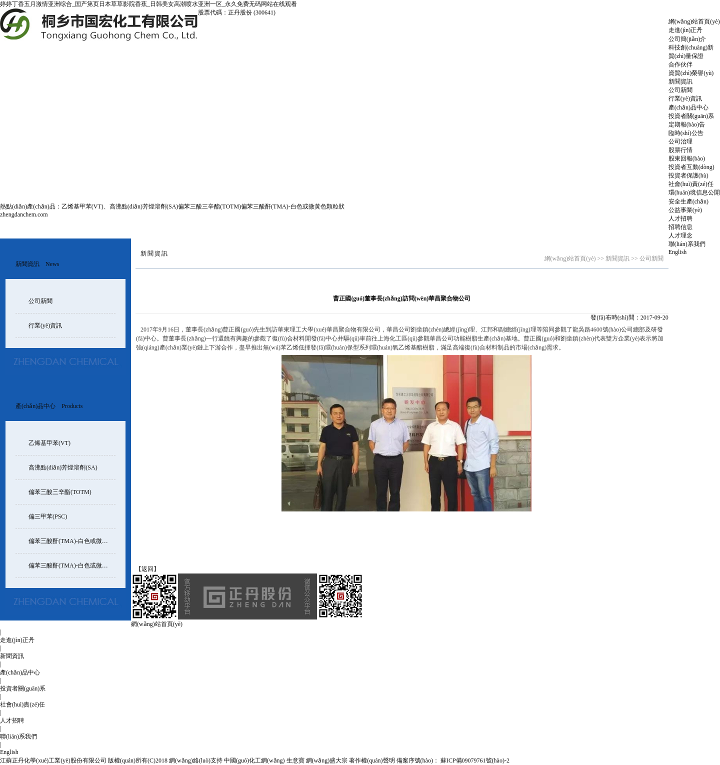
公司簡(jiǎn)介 (687, 39)
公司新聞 (680, 90)
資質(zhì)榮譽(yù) (691, 73)
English (677, 252)
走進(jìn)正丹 (685, 30)
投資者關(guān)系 (691, 116)
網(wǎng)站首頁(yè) (694, 21)
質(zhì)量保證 (686, 56)
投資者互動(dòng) (691, 167)
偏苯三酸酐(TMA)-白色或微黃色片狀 (77, 565)
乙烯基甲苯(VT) (83, 206)
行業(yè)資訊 (685, 98)
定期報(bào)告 (686, 124)
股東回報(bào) (686, 158)
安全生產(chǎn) (688, 201)
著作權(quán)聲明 (371, 760)
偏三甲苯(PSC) (47, 516)
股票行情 (680, 150)
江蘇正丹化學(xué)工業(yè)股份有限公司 (53, 760)
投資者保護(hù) (688, 175)
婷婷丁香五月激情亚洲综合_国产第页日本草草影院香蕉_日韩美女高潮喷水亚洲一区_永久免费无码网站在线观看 (148, 4)
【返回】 (148, 569)
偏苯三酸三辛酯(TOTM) (209, 206)
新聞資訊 (680, 81)
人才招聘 (680, 218)
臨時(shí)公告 (686, 133)
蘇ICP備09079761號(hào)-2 (474, 760)
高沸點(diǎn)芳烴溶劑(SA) (144, 206)
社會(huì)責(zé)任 (691, 184)
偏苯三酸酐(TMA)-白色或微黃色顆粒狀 (292, 206)
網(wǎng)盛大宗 (327, 760)
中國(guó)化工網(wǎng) (254, 760)
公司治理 (680, 141)
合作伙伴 (680, 64)
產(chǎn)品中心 (688, 107)
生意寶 (295, 760)
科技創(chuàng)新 (691, 47)
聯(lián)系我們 (687, 244)
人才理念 (680, 235)
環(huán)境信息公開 (694, 192)
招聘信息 (680, 227)
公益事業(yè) (685, 210)
